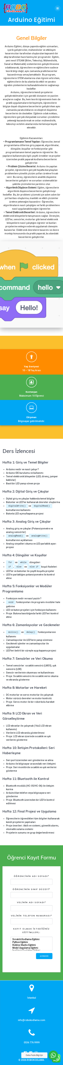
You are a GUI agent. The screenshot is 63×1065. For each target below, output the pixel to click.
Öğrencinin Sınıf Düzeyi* (31, 893)
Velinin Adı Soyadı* (31, 906)
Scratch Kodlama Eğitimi (31, 939)
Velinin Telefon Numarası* (31, 919)
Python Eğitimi (31, 942)
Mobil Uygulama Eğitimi (31, 947)
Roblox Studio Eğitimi (31, 945)
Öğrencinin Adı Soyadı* (31, 880)
